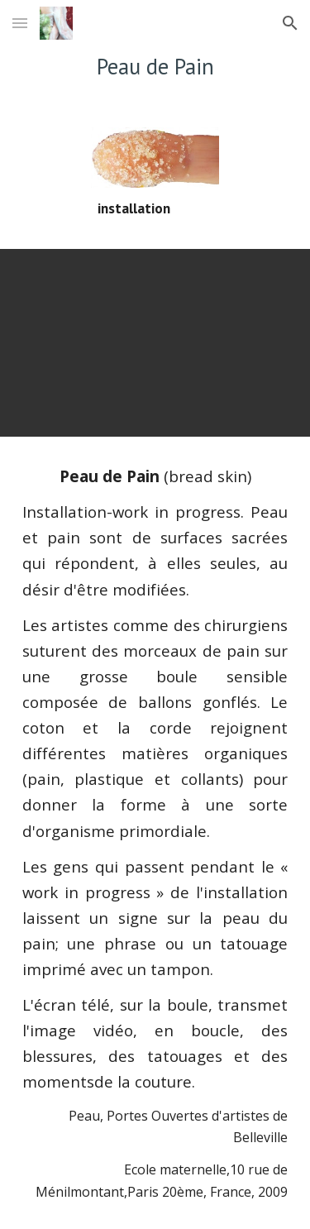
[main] (155, 66)
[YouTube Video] (155, 343)
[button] (20, 22)
